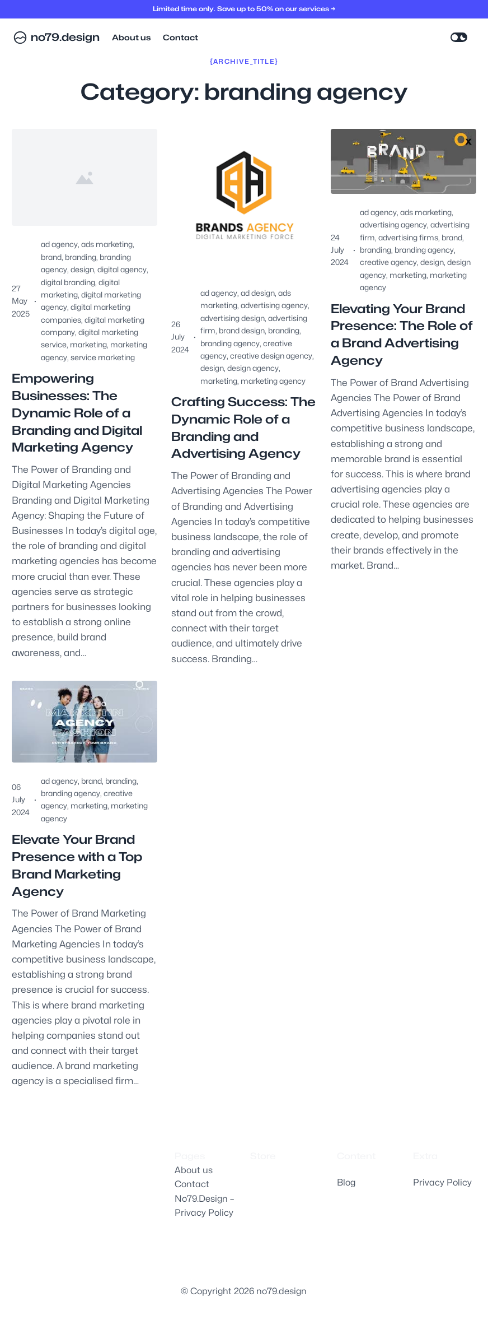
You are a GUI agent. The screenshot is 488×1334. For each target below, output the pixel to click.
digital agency (122, 269)
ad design (258, 293)
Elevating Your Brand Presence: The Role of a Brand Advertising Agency (402, 334)
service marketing (103, 357)
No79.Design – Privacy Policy (204, 1206)
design (82, 269)
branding (80, 257)
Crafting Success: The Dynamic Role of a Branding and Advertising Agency (243, 427)
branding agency (230, 343)
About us (194, 1170)
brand (51, 257)
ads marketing (107, 244)
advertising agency (274, 305)
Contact (192, 1184)
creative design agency (271, 355)
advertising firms (408, 237)
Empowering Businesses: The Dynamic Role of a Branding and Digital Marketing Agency (77, 412)
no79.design (65, 37)
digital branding (68, 282)
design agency (253, 368)
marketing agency (273, 380)
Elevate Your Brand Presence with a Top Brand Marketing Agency (77, 865)
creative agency (388, 262)
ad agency (59, 244)
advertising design (232, 318)
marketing (88, 344)
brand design (242, 330)
